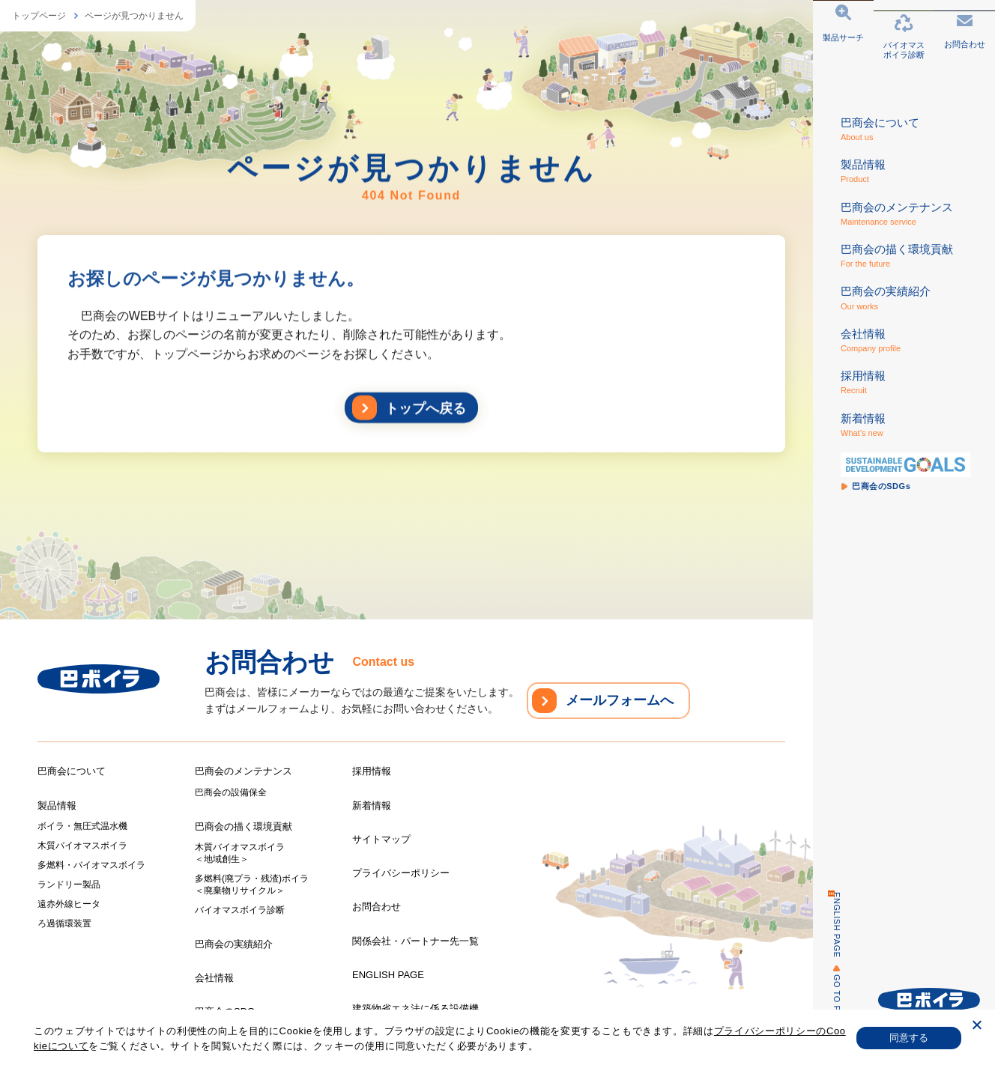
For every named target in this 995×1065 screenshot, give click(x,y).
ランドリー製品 (68, 884)
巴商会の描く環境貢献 (243, 826)
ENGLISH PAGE (827, 925)
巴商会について (71, 771)
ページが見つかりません (134, 15)
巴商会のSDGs (227, 1011)
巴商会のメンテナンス (243, 771)
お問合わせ (376, 906)
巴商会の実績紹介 (234, 944)
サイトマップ (381, 839)
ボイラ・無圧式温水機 (82, 826)
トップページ (39, 15)
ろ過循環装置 (64, 923)
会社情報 (214, 977)
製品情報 (56, 805)
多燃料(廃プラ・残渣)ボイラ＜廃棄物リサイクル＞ (252, 884)
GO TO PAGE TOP (827, 1012)
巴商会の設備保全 (231, 792)
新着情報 (371, 805)
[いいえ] (976, 1027)
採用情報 (371, 771)
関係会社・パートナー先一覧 (415, 941)
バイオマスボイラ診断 (240, 910)
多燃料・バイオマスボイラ (91, 865)
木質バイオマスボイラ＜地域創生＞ (240, 853)
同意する (909, 1037)
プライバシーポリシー (401, 873)
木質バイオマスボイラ (82, 845)
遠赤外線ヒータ (68, 904)
